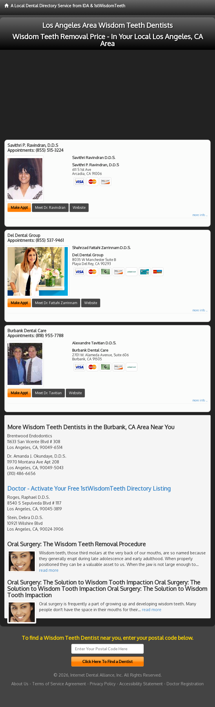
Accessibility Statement (141, 683)
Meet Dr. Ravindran (50, 207)
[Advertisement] (107, 93)
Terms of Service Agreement (59, 683)
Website (79, 207)
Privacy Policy (103, 683)
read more (49, 570)
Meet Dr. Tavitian (48, 393)
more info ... (199, 215)
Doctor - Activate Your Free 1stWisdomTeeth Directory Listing (89, 488)
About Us (19, 683)
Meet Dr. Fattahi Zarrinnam (56, 303)
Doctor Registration (185, 683)
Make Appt (19, 207)
